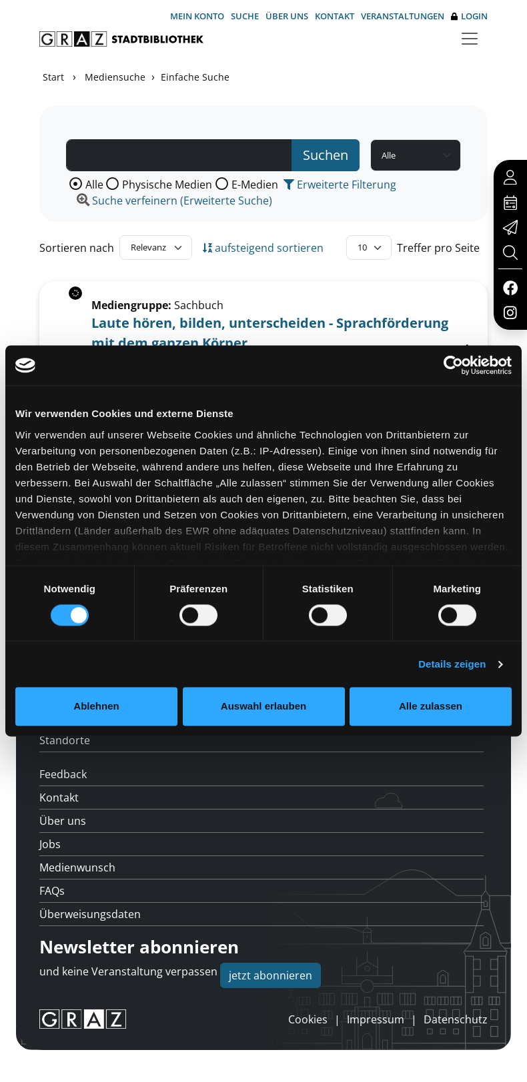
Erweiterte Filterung (340, 184)
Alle (94, 184)
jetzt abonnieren (270, 975)
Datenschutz (456, 1019)
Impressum (375, 1019)
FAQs (52, 890)
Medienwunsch (77, 867)
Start (53, 77)
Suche (245, 16)
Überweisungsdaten (90, 914)
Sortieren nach (76, 248)
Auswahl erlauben (263, 706)
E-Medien (254, 184)
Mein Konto (197, 16)
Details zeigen (452, 664)
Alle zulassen (430, 706)
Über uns (287, 16)
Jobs (50, 844)
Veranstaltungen (402, 16)
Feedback (63, 774)
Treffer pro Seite (438, 248)
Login (469, 16)
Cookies (308, 1019)
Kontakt (334, 16)
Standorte (64, 740)
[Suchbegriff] (179, 155)
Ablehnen (96, 706)
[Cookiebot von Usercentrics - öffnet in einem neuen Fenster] (453, 365)
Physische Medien (167, 184)
